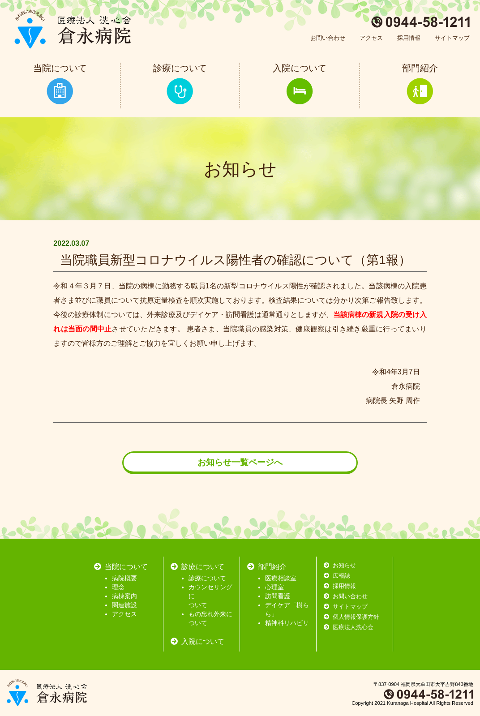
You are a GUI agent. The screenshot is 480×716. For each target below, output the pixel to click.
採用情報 (408, 37)
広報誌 (341, 575)
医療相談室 (280, 578)
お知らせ (344, 565)
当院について (126, 566)
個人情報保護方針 (356, 616)
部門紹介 (272, 566)
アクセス (371, 37)
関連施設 (124, 605)
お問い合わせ (327, 37)
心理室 (274, 587)
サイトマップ (452, 37)
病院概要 (124, 578)
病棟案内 (124, 596)
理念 (118, 587)
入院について (202, 641)
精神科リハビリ (287, 622)
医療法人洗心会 (353, 627)
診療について (207, 578)
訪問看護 (277, 596)
